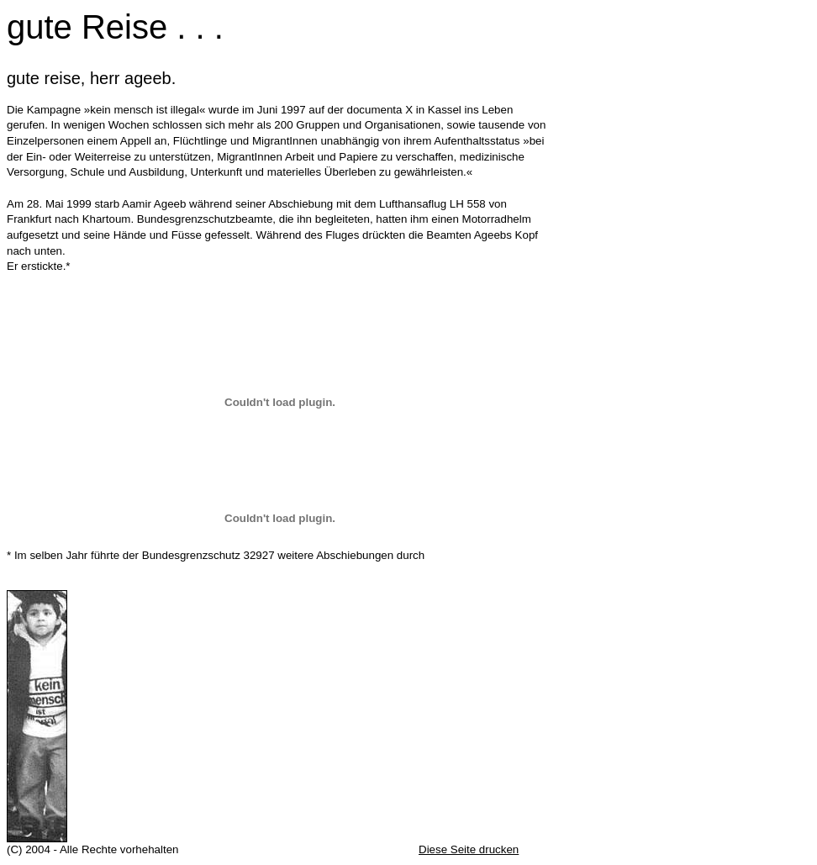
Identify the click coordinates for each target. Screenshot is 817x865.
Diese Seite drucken (469, 849)
